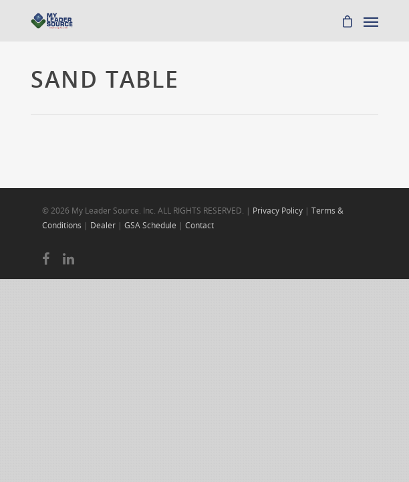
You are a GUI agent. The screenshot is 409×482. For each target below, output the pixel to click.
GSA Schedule (150, 225)
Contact (199, 225)
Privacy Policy (278, 210)
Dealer (103, 225)
